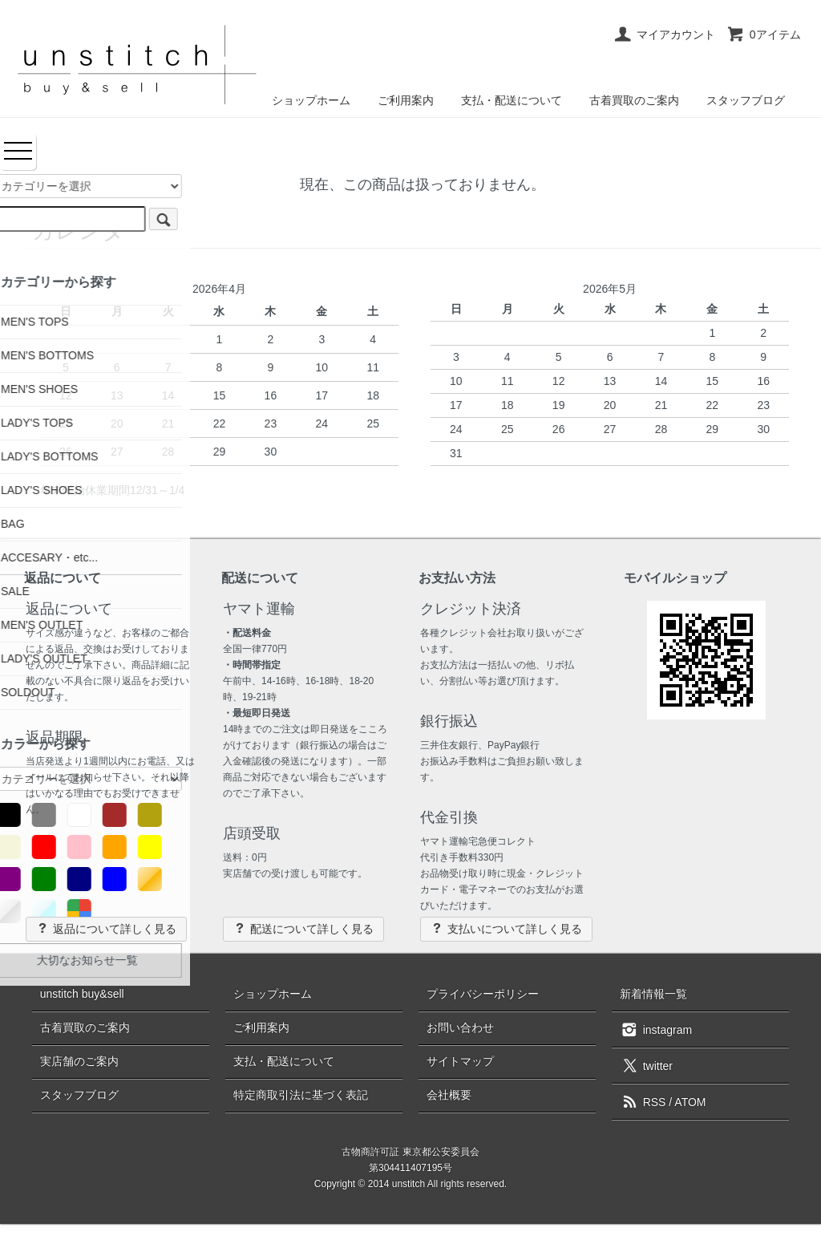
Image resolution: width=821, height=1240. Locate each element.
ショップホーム (311, 100)
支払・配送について (511, 100)
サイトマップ (460, 1061)
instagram (656, 1029)
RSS (643, 1102)
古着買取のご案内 (634, 100)
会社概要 (449, 1094)
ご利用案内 (406, 100)
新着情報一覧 (653, 993)
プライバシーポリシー (483, 993)
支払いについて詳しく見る (506, 928)
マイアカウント (664, 34)
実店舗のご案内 (79, 1061)
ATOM (690, 1102)
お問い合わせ (460, 1027)
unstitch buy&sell (82, 993)
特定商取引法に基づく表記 (300, 1094)
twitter (646, 1065)
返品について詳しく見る (106, 928)
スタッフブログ (745, 100)
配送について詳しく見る (303, 928)
